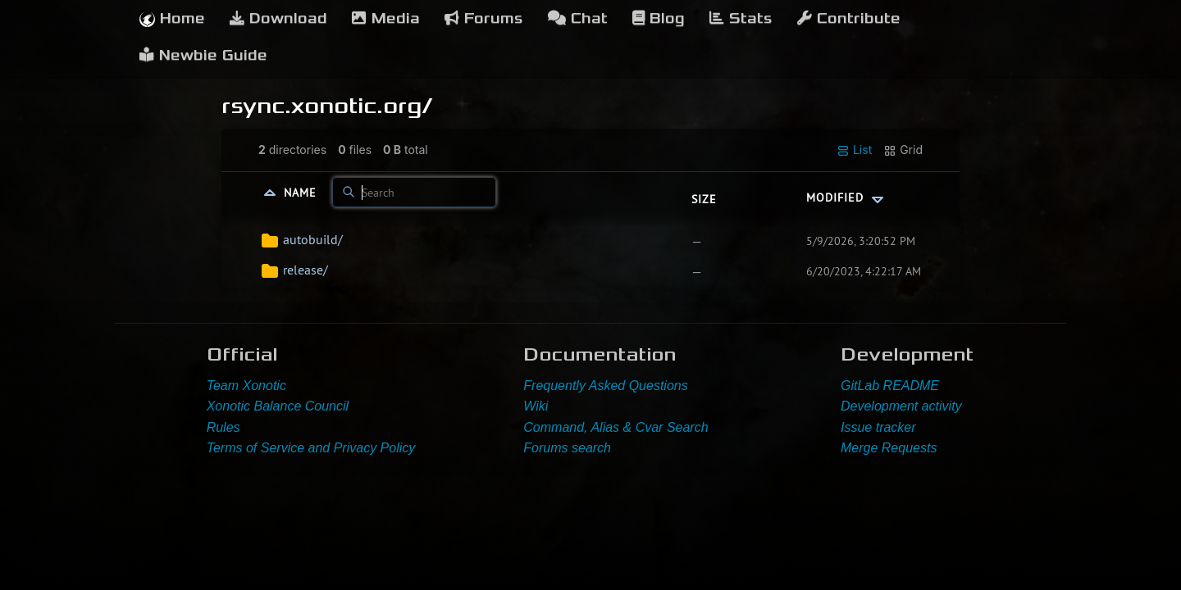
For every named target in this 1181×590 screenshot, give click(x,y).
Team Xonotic (246, 386)
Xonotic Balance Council (278, 406)
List (854, 150)
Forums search (567, 448)
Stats (741, 18)
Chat (578, 18)
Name (302, 192)
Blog (658, 18)
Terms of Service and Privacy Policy (311, 448)
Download (278, 18)
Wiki (535, 406)
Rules (223, 427)
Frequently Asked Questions (605, 386)
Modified (846, 197)
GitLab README (890, 386)
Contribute (849, 18)
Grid (903, 150)
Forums (484, 18)
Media (386, 18)
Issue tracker (878, 427)
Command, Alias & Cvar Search (615, 427)
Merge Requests (889, 448)
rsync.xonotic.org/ (327, 106)
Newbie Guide (203, 55)
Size (704, 199)
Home (172, 18)
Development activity (901, 406)
